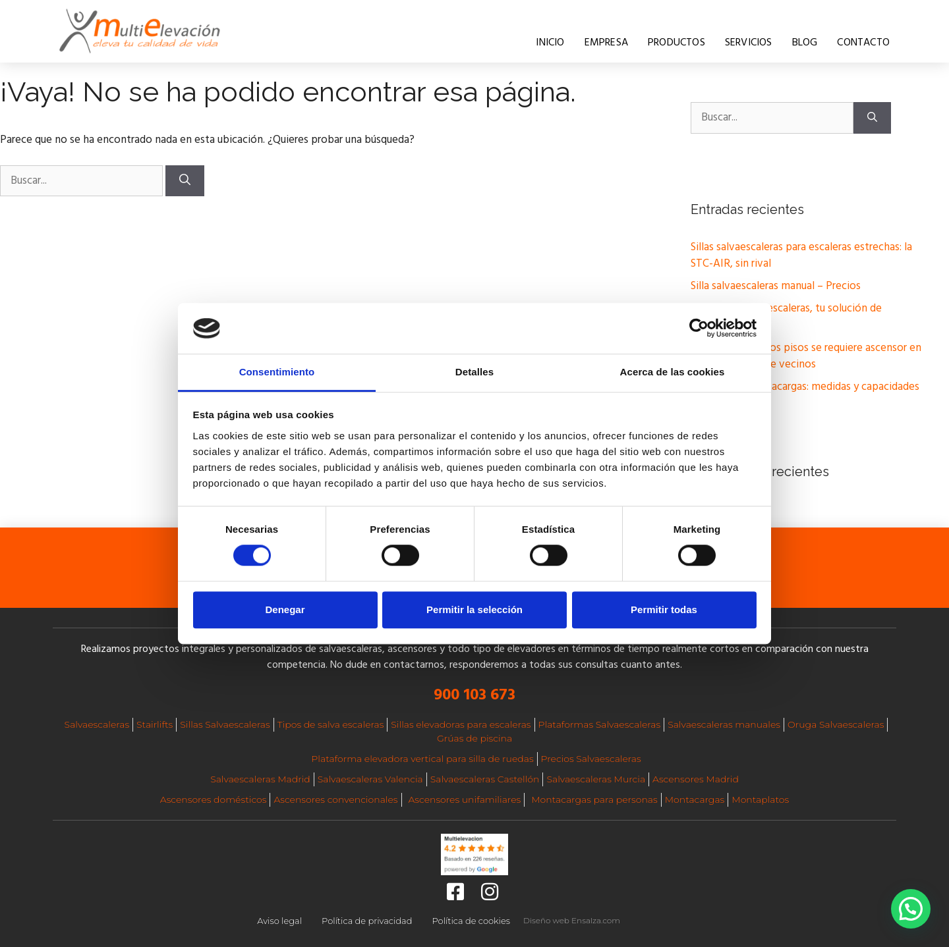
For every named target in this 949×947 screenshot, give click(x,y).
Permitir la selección (474, 609)
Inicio (550, 42)
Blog (805, 42)
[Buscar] (184, 181)
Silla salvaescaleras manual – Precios (776, 286)
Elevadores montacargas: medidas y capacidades (805, 387)
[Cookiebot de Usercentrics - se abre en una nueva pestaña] (699, 328)
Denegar (284, 609)
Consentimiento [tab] (277, 371)
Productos (676, 42)
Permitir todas (664, 609)
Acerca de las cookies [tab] (672, 371)
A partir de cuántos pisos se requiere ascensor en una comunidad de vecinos (806, 356)
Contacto (863, 42)
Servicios (748, 42)
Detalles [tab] (474, 371)
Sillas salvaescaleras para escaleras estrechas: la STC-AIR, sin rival (801, 255)
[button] (911, 909)
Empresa (606, 42)
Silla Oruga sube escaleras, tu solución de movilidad (786, 317)
